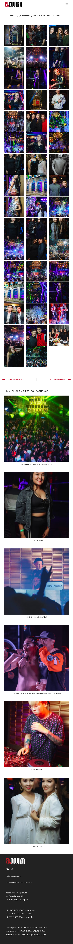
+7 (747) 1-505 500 (15, 913)
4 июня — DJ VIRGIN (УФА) (36, 617)
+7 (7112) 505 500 (14, 917)
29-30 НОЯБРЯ (36, 770)
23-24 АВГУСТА (37, 846)
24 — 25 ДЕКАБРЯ (36, 541)
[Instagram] (12, 869)
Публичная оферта (13, 876)
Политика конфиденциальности (19, 882)
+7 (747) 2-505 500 (15, 910)
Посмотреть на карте (17, 899)
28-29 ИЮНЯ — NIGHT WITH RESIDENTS (36, 464)
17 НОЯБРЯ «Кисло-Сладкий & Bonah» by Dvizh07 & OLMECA (36, 693)
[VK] (7, 869)
